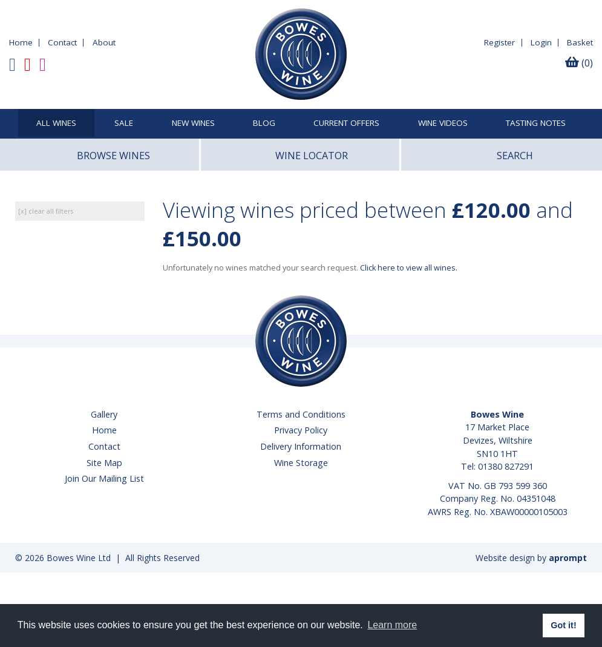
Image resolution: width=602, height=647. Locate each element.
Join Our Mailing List (104, 478)
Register (499, 42)
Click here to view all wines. (408, 268)
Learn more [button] (392, 625)
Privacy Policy (300, 430)
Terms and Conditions (301, 414)
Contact (62, 42)
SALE (123, 123)
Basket (580, 42)
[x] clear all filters (45, 210)
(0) (579, 63)
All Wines (56, 123)
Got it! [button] (563, 625)
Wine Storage (301, 462)
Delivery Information (300, 446)
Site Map (104, 462)
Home (21, 42)
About (104, 42)
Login (541, 42)
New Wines (193, 123)
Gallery (104, 414)
